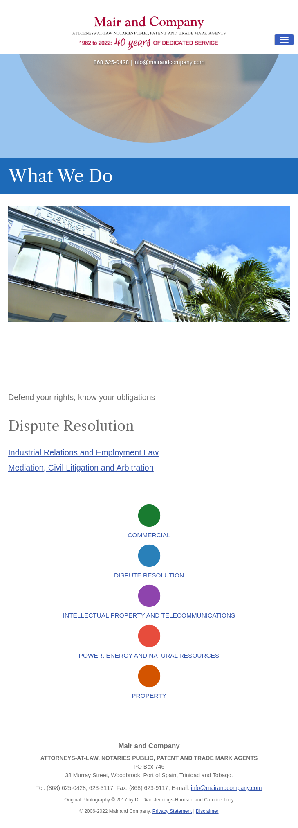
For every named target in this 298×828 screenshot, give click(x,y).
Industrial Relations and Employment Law (83, 452)
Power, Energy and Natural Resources (149, 655)
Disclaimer (207, 811)
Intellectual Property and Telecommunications (149, 615)
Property (149, 695)
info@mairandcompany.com (169, 62)
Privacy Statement (172, 811)
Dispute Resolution (149, 575)
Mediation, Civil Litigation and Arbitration (81, 467)
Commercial (149, 535)
